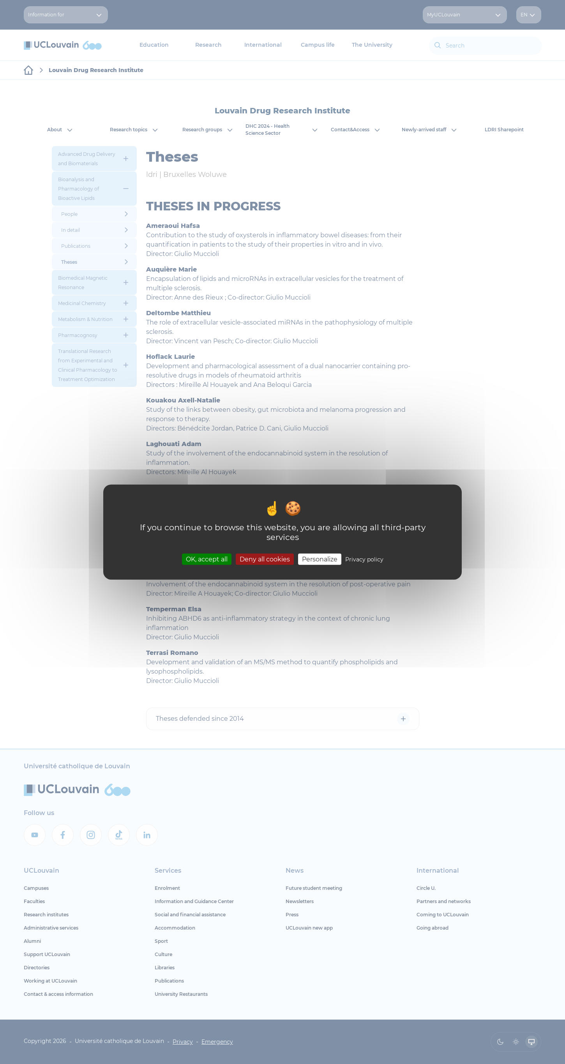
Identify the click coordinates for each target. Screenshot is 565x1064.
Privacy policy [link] (364, 559)
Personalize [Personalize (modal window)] (319, 559)
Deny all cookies (265, 559)
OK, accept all (207, 559)
